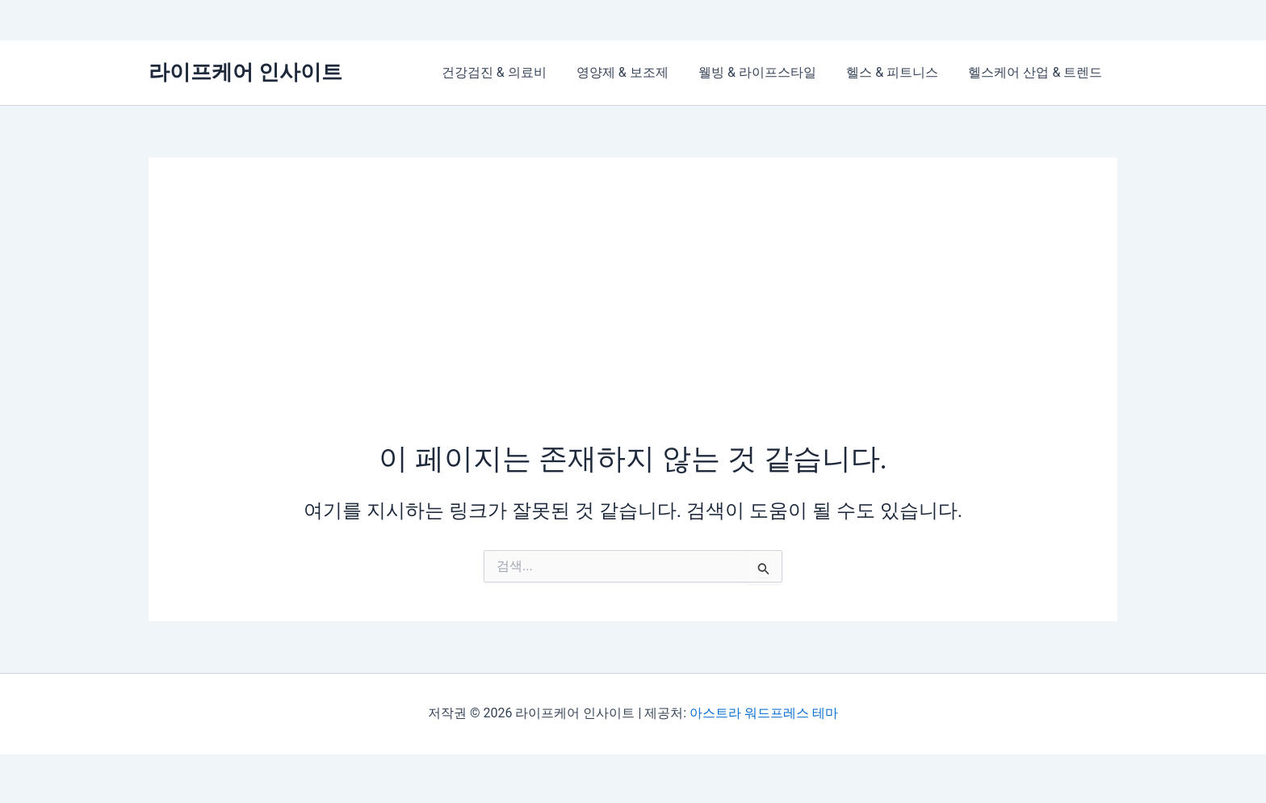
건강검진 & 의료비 (513, 72)
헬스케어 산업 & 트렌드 (1037, 72)
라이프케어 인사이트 (245, 72)
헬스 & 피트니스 (899, 72)
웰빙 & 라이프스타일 (768, 72)
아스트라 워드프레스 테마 (764, 713)
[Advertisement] (633, 317)
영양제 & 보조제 (637, 72)
